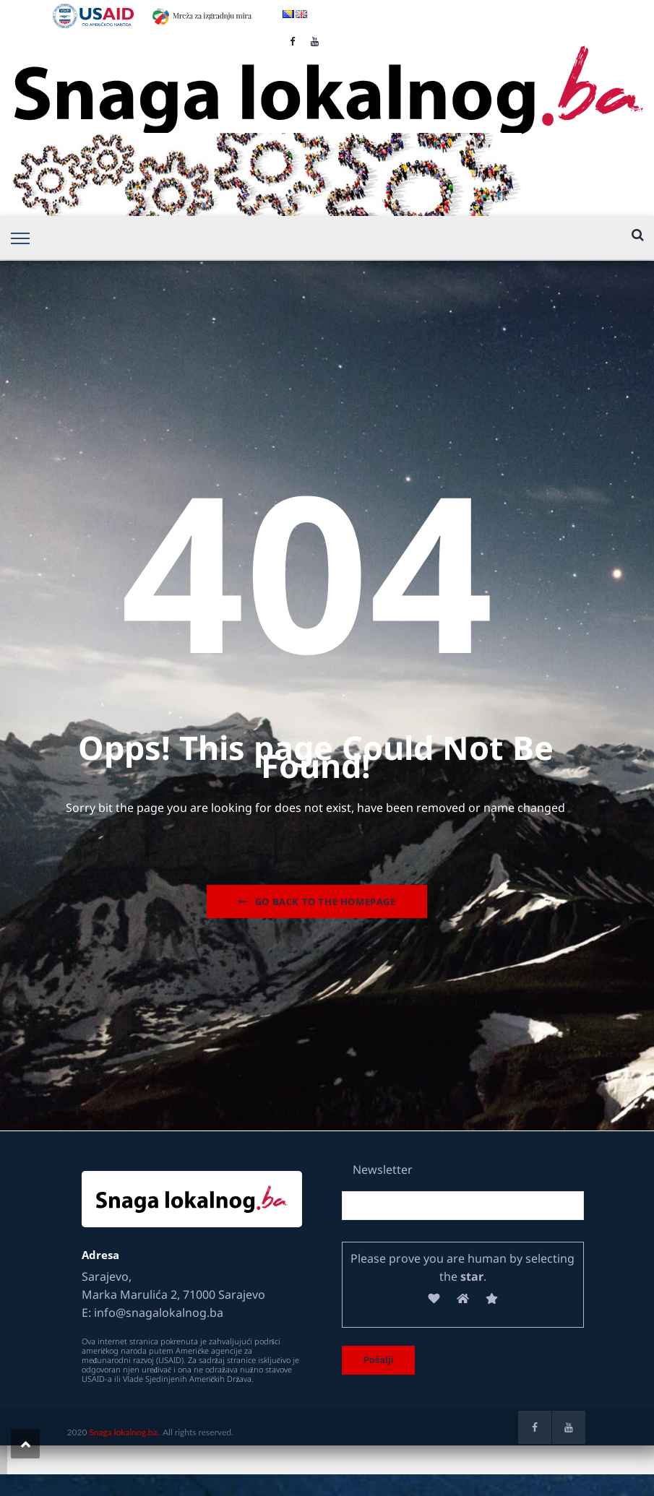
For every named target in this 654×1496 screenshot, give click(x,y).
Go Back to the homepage (316, 901)
